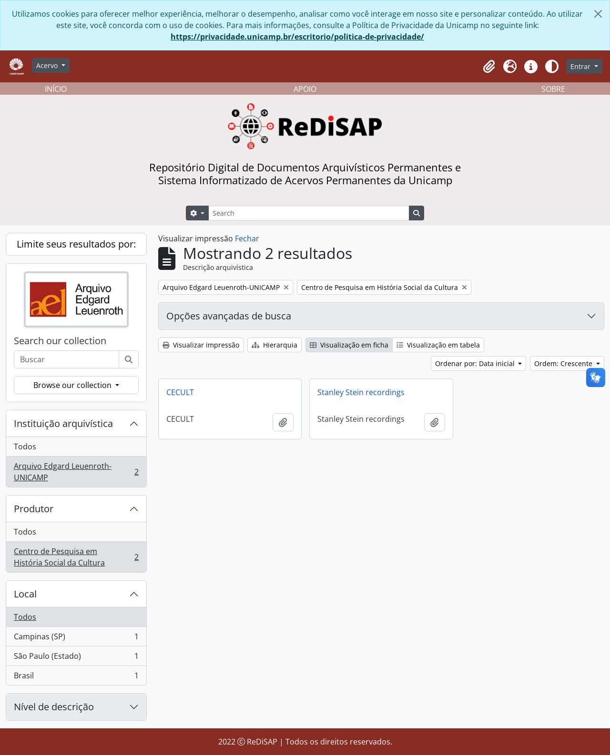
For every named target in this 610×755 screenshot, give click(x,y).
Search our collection (60, 341)
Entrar (581, 66)
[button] (488, 66)
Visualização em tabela (438, 344)
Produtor (33, 508)
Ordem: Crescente (564, 363)
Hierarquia (274, 344)
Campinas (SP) (76, 638)
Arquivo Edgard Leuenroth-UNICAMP (76, 472)
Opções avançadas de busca (228, 315)
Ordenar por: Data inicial (476, 363)
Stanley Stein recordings (361, 392)
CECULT (180, 392)
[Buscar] (129, 359)
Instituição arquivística (63, 423)
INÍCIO (56, 89)
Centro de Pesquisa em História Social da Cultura (76, 557)
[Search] (308, 213)
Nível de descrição (54, 706)
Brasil (76, 677)
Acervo (48, 65)
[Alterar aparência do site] (551, 66)
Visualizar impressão (201, 344)
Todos (25, 446)
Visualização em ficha (349, 344)
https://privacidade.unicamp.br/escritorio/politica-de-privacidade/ (297, 36)
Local (25, 593)
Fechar (247, 238)
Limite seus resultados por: (76, 244)
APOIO (305, 89)
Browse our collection (73, 385)
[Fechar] (598, 13)
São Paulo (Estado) (76, 658)
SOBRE (553, 89)
